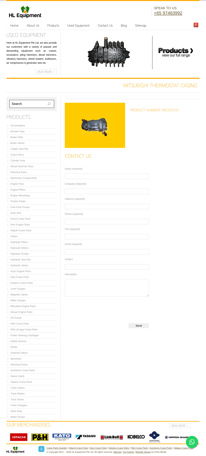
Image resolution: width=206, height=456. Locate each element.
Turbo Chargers (18, 405)
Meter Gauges (18, 300)
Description (71, 274)
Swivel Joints (17, 376)
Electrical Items (18, 172)
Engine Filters (17, 189)
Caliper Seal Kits (19, 149)
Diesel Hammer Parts (21, 166)
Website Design (143, 452)
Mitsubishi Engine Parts (23, 306)
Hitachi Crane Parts (20, 230)
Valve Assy (16, 411)
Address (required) (75, 199)
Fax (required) (72, 229)
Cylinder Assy (17, 160)
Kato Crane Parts (19, 277)
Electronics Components (23, 178)
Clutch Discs (17, 154)
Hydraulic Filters (19, 242)
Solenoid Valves (19, 352)
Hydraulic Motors (19, 248)
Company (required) (75, 183)
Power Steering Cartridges (24, 335)
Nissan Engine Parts (21, 312)
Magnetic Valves (19, 294)
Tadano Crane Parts (21, 382)
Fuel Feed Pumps (20, 207)
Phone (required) (74, 214)
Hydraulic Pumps (19, 253)
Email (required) (73, 244)
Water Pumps (17, 417)
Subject (69, 259)
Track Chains (17, 387)
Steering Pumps (19, 364)
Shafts (13, 347)
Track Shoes (17, 399)
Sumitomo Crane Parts (22, 370)
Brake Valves (17, 143)
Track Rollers (17, 393)
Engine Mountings (20, 195)
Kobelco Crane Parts (21, 283)
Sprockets (15, 358)
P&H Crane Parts (19, 323)
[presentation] (95, 308)
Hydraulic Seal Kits (20, 259)
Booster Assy (17, 131)
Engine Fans (17, 183)
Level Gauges (17, 288)
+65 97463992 (168, 12)
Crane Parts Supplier (56, 448)
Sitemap (117, 452)
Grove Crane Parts (20, 218)
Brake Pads (16, 137)
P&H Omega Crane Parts (24, 329)
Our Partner (128, 452)
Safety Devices (18, 341)
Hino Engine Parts (20, 224)
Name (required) (73, 168)
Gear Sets (15, 213)
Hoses (13, 236)
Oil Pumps (16, 318)
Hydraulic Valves (19, 265)
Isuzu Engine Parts (20, 271)
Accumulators (17, 125)
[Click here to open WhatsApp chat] (192, 442)
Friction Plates (18, 201)
